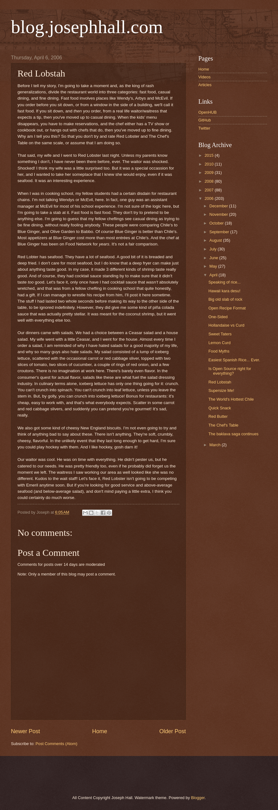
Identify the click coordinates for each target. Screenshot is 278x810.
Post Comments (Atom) (56, 743)
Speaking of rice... (224, 282)
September (219, 232)
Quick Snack (219, 408)
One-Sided (218, 316)
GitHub (204, 120)
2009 (210, 172)
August (216, 240)
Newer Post (25, 731)
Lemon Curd (219, 342)
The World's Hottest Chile (231, 399)
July (213, 249)
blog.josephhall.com (87, 27)
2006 (210, 198)
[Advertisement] (82, 774)
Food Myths (218, 351)
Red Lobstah (219, 382)
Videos (204, 77)
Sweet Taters (219, 334)
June (214, 257)
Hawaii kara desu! (224, 291)
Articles (204, 84)
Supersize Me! (221, 390)
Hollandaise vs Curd (226, 325)
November (219, 214)
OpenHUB (207, 112)
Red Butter (218, 416)
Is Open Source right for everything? (229, 371)
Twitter (204, 128)
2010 (210, 164)
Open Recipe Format (227, 308)
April (213, 275)
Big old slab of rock (225, 299)
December (219, 206)
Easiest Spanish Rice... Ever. (234, 360)
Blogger (198, 797)
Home (99, 731)
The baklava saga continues (233, 434)
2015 (210, 155)
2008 (210, 181)
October (217, 223)
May (213, 266)
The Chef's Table (223, 425)
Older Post (172, 731)
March (215, 444)
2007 (210, 190)
